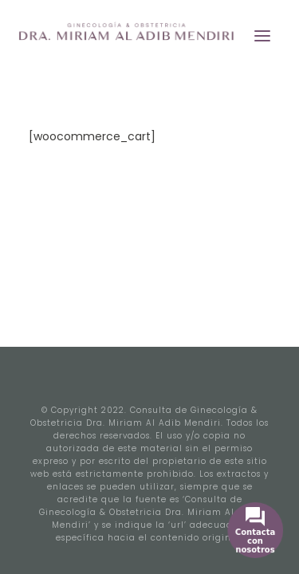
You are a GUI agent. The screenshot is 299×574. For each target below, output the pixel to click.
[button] (262, 35)
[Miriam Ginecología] (145, 35)
